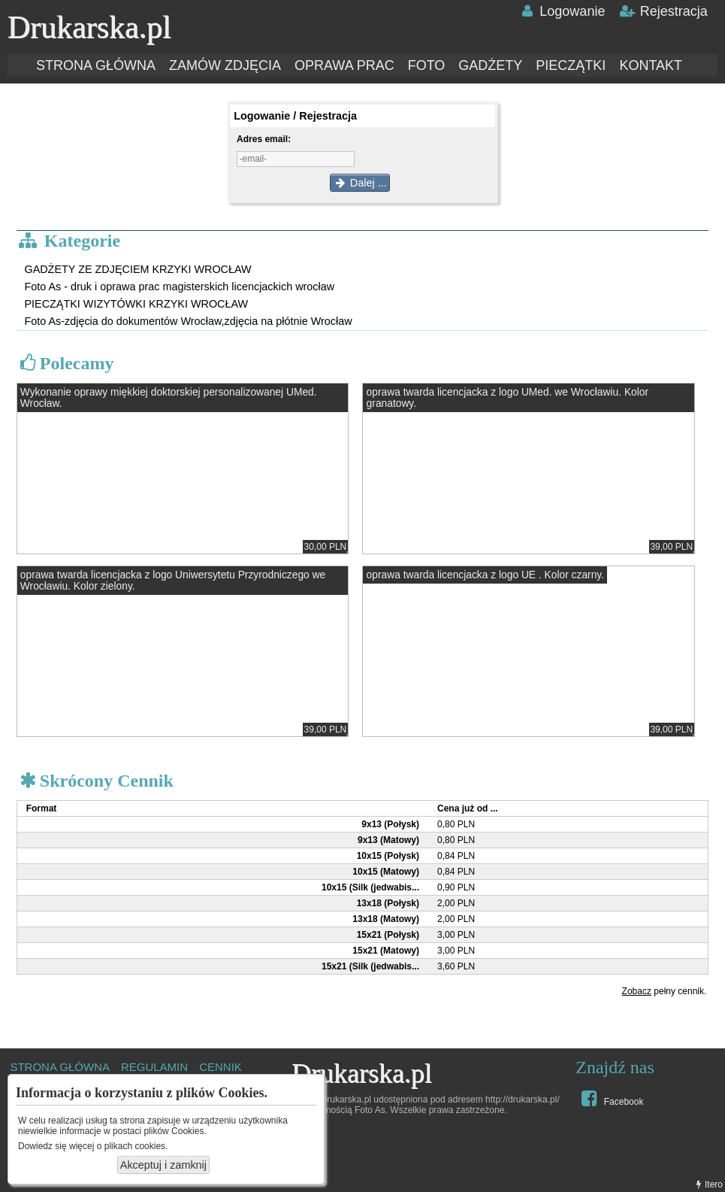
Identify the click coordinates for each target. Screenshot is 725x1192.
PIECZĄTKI (571, 65)
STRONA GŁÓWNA (96, 65)
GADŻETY (490, 65)
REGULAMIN (154, 1066)
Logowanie (561, 11)
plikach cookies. (136, 1146)
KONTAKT (650, 65)
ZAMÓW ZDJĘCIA (225, 65)
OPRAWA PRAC (344, 65)
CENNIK (220, 1066)
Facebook (610, 1098)
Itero (708, 1184)
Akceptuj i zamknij (163, 1165)
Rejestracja (662, 11)
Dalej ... (360, 183)
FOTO (427, 65)
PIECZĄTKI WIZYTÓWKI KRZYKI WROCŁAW (136, 304)
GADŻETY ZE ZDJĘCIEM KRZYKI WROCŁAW (137, 269)
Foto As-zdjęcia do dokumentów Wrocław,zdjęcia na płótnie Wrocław (188, 321)
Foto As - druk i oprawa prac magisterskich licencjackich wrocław (179, 287)
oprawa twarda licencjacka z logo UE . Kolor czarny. (485, 575)
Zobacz (636, 991)
